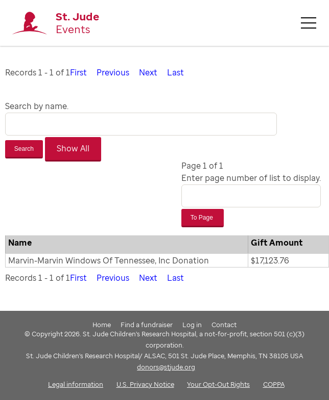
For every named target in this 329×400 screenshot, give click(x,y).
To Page (203, 217)
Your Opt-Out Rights (218, 384)
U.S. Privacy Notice (145, 384)
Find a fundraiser (147, 324)
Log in (192, 324)
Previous (113, 72)
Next (148, 72)
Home (101, 324)
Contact (224, 324)
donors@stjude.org (166, 366)
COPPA (274, 384)
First (78, 72)
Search (24, 148)
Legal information (75, 384)
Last (175, 72)
